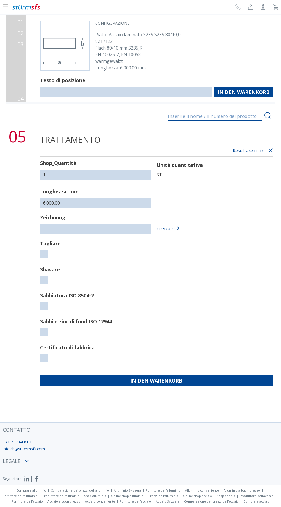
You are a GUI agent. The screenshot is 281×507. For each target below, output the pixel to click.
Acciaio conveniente (100, 501)
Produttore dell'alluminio (60, 496)
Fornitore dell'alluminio (163, 490)
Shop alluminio (95, 496)
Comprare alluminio (31, 490)
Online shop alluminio (127, 496)
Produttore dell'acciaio (257, 496)
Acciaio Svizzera (167, 501)
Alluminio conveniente (202, 490)
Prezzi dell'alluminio (163, 496)
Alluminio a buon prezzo (242, 490)
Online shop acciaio (197, 496)
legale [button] (16, 461)
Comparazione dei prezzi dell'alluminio (80, 490)
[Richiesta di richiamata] (238, 7)
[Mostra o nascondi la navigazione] (5, 7)
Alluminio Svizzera (127, 490)
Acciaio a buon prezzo (63, 501)
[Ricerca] (267, 115)
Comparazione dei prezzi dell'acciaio (211, 501)
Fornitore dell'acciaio (27, 501)
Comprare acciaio (256, 501)
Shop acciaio (226, 496)
